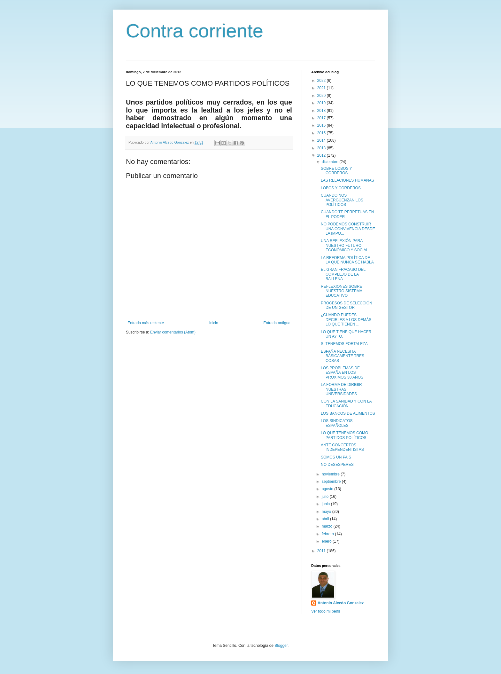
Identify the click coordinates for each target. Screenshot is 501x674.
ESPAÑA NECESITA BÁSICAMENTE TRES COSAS (342, 356)
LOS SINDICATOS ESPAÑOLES (337, 423)
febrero (328, 534)
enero (327, 541)
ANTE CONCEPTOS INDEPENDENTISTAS (342, 447)
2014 (322, 140)
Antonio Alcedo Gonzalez (341, 603)
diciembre (330, 162)
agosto (328, 489)
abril (326, 519)
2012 (322, 155)
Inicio (213, 323)
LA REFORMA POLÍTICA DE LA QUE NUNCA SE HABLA (347, 259)
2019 (322, 103)
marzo (328, 526)
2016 (322, 125)
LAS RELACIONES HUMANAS (347, 180)
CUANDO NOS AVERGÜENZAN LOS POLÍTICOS (342, 200)
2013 (322, 148)
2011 (322, 551)
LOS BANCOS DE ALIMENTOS (348, 413)
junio (326, 504)
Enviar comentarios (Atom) (173, 332)
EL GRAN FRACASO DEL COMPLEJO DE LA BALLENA (343, 274)
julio (326, 496)
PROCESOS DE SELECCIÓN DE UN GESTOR (346, 305)
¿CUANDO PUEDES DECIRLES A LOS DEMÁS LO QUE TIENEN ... (346, 319)
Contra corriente (194, 31)
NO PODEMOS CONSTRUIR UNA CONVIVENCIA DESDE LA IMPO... (348, 229)
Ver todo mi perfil (325, 611)
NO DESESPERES (337, 464)
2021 (322, 88)
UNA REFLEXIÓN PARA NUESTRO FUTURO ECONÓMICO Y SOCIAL (344, 245)
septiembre (332, 481)
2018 (322, 110)
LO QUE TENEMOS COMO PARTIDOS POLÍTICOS (344, 435)
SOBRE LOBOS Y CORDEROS (336, 170)
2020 (322, 95)
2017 (322, 118)
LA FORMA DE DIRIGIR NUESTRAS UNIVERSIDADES (341, 389)
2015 (322, 133)
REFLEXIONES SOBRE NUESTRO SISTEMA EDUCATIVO (341, 291)
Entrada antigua (276, 323)
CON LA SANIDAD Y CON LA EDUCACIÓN (346, 403)
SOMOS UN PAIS (336, 457)
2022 (322, 80)
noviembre (331, 474)
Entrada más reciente (145, 323)
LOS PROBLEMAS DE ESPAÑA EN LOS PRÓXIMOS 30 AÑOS (342, 373)
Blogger (281, 645)
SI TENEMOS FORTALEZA (344, 343)
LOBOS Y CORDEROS (341, 188)
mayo (327, 511)
